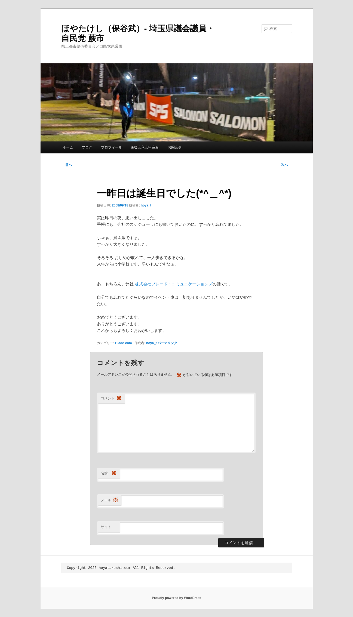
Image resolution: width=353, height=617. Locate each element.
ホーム (68, 147)
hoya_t (146, 205)
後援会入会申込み (145, 147)
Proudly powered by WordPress (176, 598)
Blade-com (123, 343)
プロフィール (111, 147)
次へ (286, 165)
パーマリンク (167, 343)
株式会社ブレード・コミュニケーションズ (174, 284)
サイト (106, 527)
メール (109, 500)
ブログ (87, 147)
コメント (111, 398)
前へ (66, 165)
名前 (109, 473)
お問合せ (175, 147)
